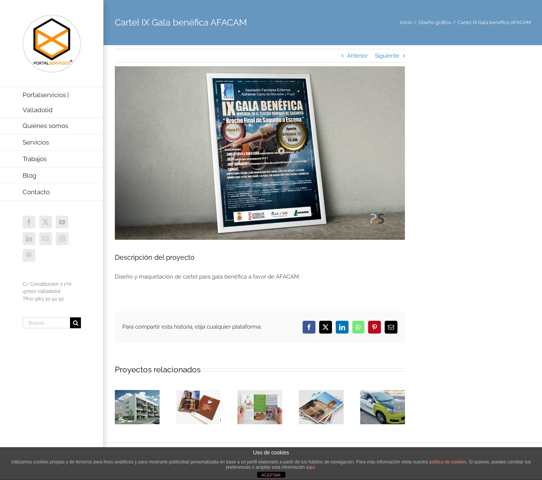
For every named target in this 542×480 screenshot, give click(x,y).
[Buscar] (75, 322)
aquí (310, 467)
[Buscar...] (46, 322)
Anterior (357, 55)
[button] (120, 407)
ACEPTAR (270, 475)
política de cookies (447, 462)
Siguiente (387, 55)
